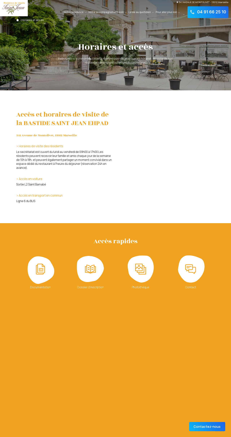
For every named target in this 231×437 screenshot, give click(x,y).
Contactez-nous (207, 426)
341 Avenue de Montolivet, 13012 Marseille (46, 135)
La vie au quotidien (140, 12)
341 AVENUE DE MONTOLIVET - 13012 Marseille (202, 2)
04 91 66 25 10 (208, 12)
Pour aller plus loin (166, 12)
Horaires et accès (32, 20)
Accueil (17, 20)
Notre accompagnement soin (106, 12)
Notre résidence (74, 12)
